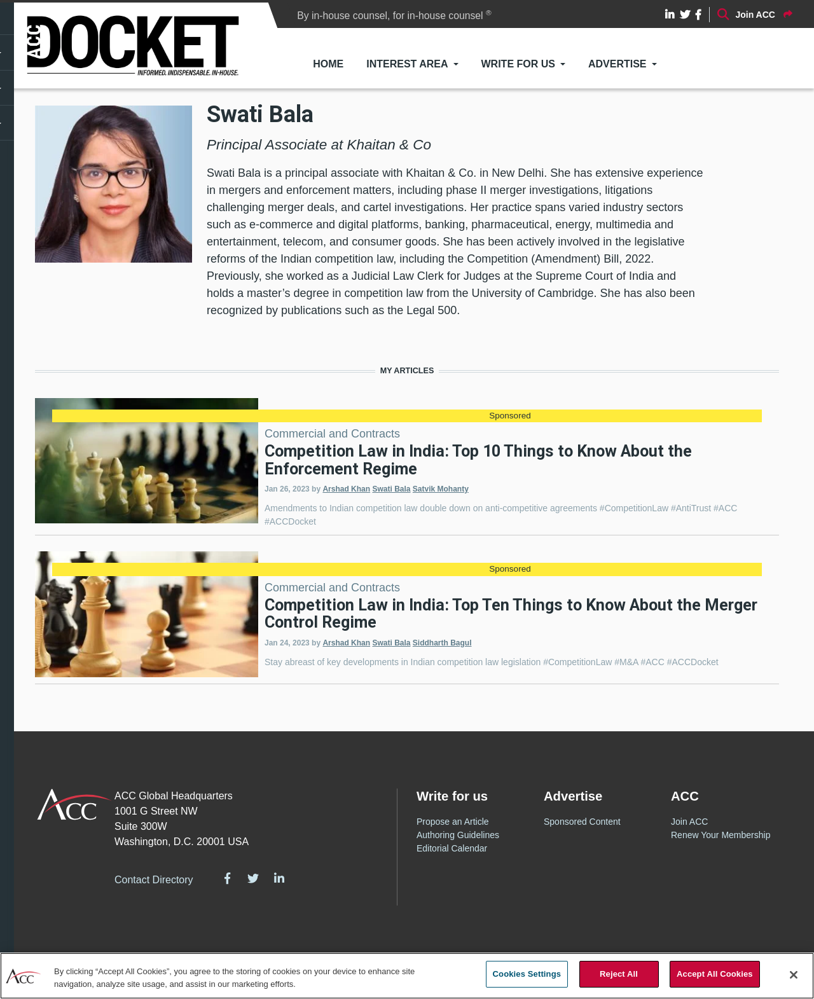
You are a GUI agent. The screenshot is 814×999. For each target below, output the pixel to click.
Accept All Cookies (715, 974)
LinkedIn (279, 878)
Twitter (253, 878)
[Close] (794, 975)
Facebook (227, 878)
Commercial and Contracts (332, 433)
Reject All (619, 974)
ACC (74, 804)
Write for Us (518, 64)
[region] (407, 976)
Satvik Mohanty (441, 489)
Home (328, 64)
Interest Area (407, 64)
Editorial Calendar (452, 848)
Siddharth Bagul (442, 642)
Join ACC (689, 821)
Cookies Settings (527, 974)
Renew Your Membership (720, 835)
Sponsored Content (582, 821)
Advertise (617, 64)
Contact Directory (153, 879)
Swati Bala (391, 489)
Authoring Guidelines (458, 835)
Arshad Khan (346, 489)
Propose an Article (453, 821)
